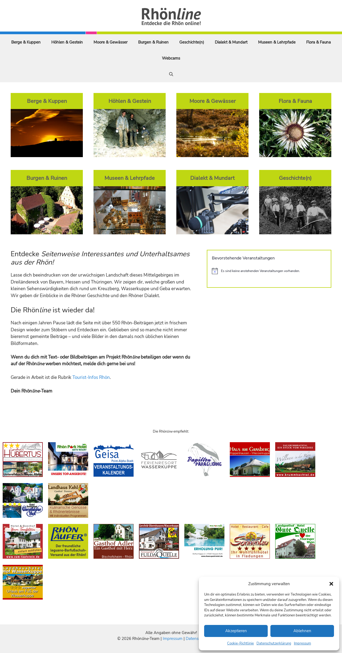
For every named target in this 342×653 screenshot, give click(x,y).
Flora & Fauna (318, 42)
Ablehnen (302, 630)
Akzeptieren (236, 630)
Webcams (171, 58)
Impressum (302, 643)
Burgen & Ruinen (153, 42)
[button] (331, 583)
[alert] (269, 271)
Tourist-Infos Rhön (91, 377)
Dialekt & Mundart (231, 42)
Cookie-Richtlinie (240, 643)
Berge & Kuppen (26, 42)
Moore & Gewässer (110, 42)
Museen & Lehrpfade (277, 42)
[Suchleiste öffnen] (171, 74)
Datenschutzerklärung (273, 643)
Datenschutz (197, 638)
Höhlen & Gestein (67, 42)
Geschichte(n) (191, 42)
